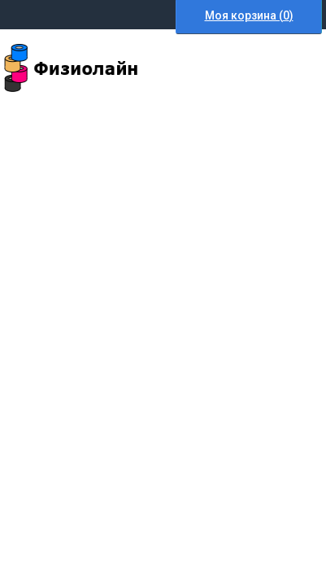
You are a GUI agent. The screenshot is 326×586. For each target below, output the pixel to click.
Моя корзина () (249, 15)
